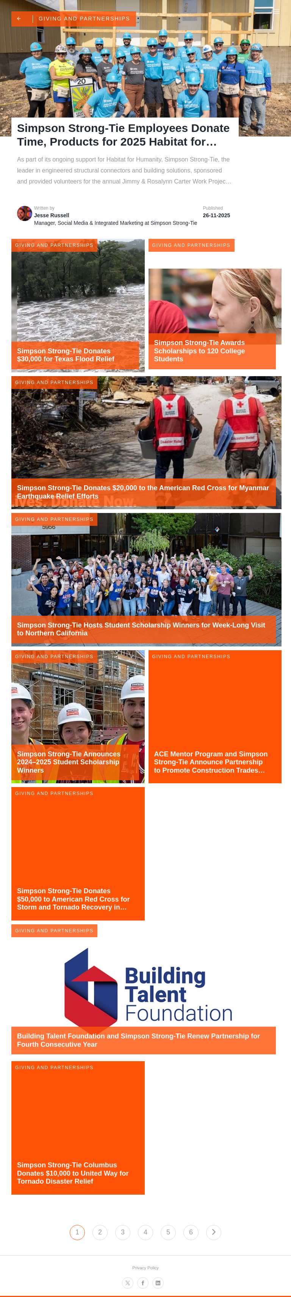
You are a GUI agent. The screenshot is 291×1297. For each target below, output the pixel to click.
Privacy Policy (145, 1268)
